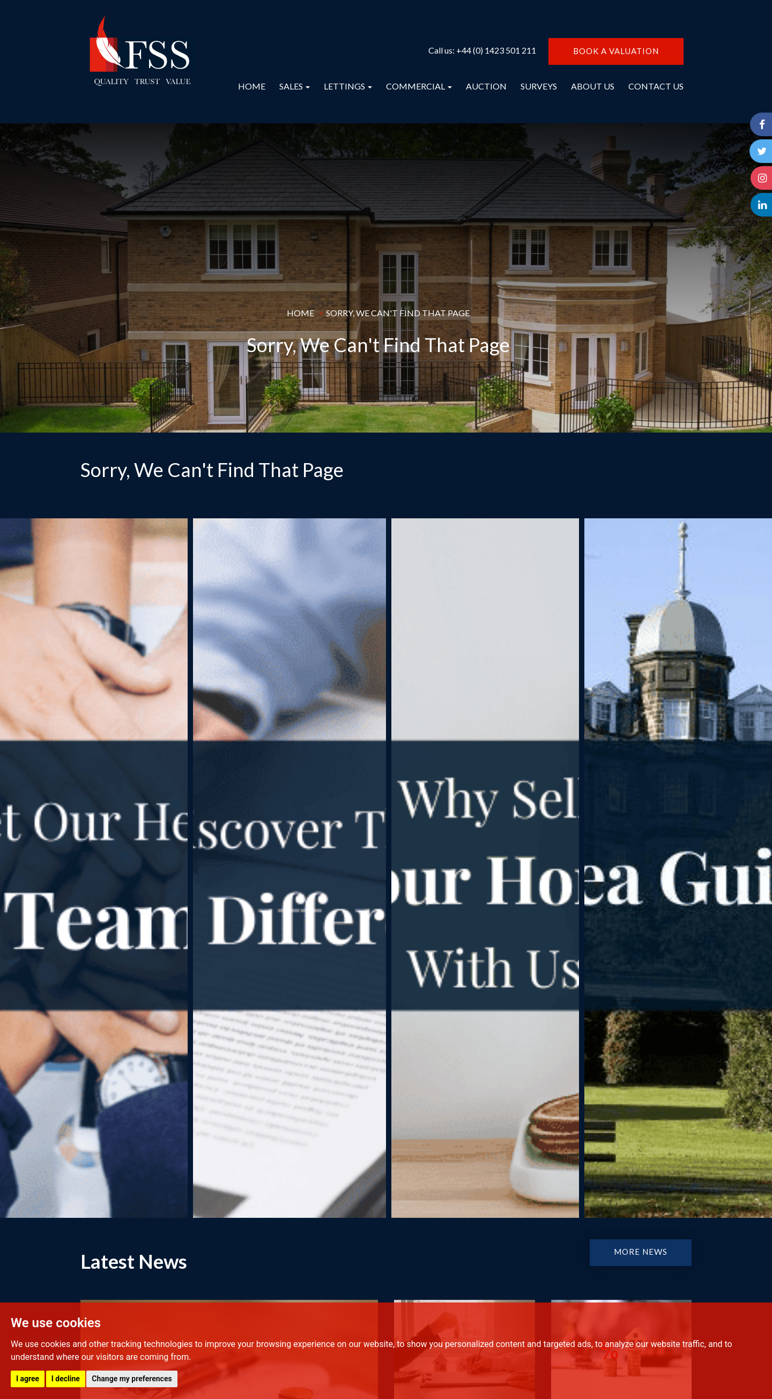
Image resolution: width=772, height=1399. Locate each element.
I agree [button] (27, 1378)
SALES (294, 86)
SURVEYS (539, 86)
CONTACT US (656, 86)
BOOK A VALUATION (616, 51)
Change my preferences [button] (132, 1378)
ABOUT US (592, 86)
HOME (251, 86)
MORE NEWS (640, 1251)
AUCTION (486, 86)
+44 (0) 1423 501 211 (496, 50)
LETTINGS (348, 86)
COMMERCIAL (419, 86)
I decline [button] (65, 1378)
